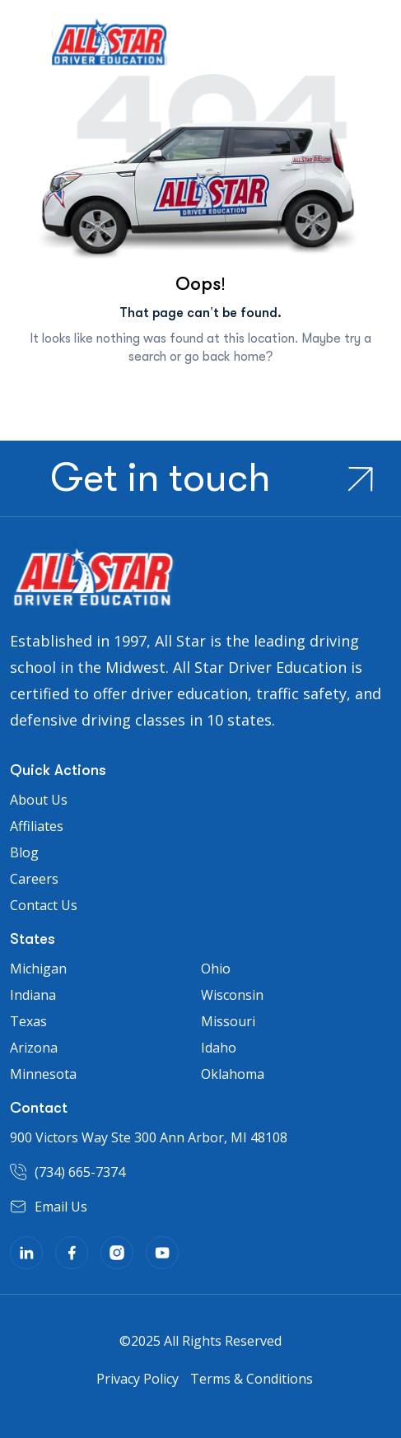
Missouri (228, 1021)
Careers (34, 879)
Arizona (34, 1048)
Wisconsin (232, 995)
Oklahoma (232, 1074)
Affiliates (36, 826)
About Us (39, 800)
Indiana (33, 995)
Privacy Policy (137, 1379)
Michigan (38, 968)
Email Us (61, 1207)
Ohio (216, 968)
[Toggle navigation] (22, 48)
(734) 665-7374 (80, 1172)
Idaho (218, 1048)
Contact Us (43, 905)
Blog (24, 852)
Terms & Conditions (251, 1379)
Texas (28, 1021)
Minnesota (43, 1074)
